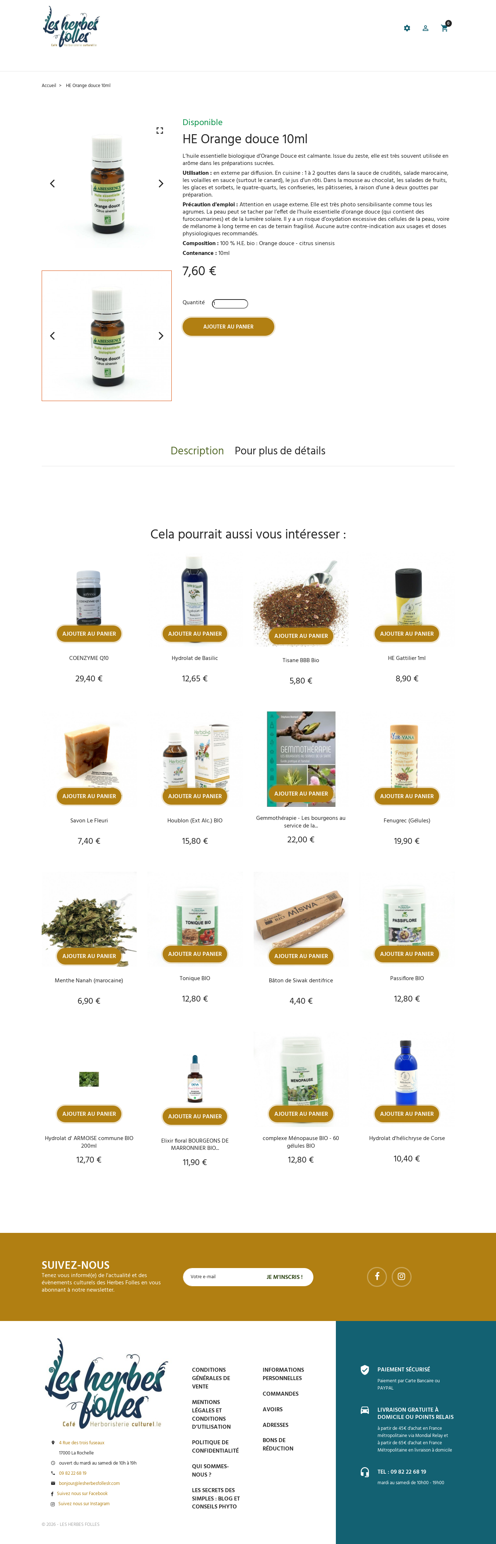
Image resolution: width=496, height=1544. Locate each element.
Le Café (119, 62)
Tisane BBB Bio (301, 660)
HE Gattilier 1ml (407, 658)
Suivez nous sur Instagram (84, 1504)
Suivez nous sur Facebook (82, 1494)
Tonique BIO (195, 978)
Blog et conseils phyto (251, 62)
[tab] (210, 29)
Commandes (281, 1394)
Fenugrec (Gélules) (407, 821)
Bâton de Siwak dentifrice (301, 981)
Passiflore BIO (407, 978)
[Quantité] (230, 303)
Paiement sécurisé (404, 1370)
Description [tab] (197, 451)
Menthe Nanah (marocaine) (89, 981)
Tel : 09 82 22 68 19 (402, 1471)
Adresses (275, 1425)
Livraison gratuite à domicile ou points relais (416, 1413)
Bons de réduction (278, 1445)
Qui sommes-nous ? (210, 1471)
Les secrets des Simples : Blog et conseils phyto (216, 1499)
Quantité (194, 302)
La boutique (86, 62)
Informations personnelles (283, 1374)
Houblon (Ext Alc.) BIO (194, 821)
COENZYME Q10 (89, 658)
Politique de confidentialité (215, 1447)
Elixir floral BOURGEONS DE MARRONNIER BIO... (195, 1145)
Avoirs (273, 1410)
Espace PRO (305, 62)
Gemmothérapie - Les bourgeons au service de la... (301, 822)
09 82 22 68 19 (73, 1474)
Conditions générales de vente (211, 1379)
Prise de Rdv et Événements (173, 62)
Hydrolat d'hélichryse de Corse (407, 1139)
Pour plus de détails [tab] (280, 451)
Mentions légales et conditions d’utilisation (211, 1415)
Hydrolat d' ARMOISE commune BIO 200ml (89, 1142)
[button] (424, 29)
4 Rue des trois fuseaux (81, 1443)
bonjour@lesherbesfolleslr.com (89, 1484)
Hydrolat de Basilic (195, 658)
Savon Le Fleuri (89, 821)
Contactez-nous (351, 62)
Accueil (53, 62)
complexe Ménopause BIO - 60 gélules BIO (301, 1142)
